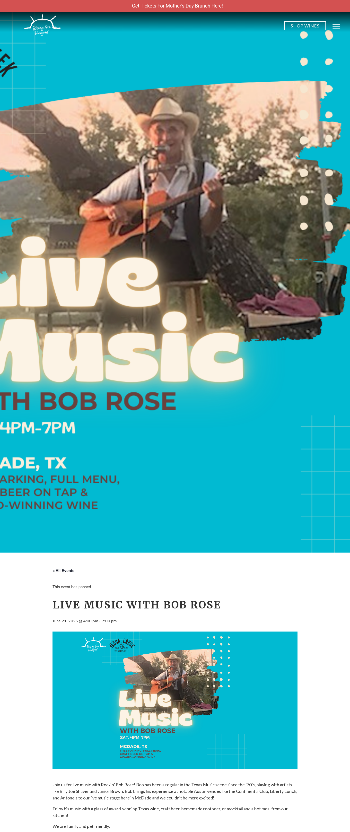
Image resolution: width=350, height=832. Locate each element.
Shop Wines (305, 25)
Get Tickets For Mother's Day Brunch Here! (177, 6)
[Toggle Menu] (336, 26)
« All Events (63, 571)
